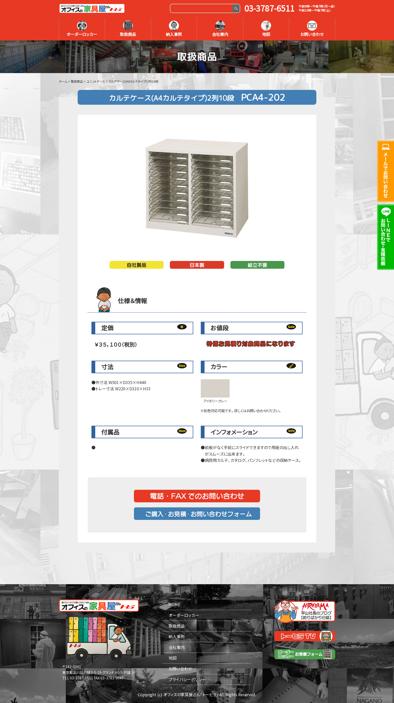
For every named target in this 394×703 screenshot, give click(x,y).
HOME (174, 604)
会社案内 (220, 29)
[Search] (201, 8)
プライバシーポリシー (187, 679)
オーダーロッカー (82, 29)
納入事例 (174, 29)
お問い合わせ (312, 29)
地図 (266, 29)
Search (236, 8)
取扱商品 (128, 29)
